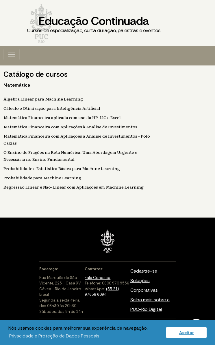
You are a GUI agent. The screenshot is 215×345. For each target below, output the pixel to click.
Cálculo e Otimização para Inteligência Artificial (51, 108)
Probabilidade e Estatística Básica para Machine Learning (61, 168)
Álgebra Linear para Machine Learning (43, 99)
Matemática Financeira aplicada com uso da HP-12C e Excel (62, 117)
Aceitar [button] (186, 332)
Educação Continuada (93, 23)
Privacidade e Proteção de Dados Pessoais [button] (54, 336)
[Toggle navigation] (11, 54)
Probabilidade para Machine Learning (42, 177)
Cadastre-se (143, 271)
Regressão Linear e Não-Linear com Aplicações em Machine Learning (73, 187)
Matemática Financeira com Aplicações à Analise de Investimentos (70, 126)
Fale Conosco (97, 277)
